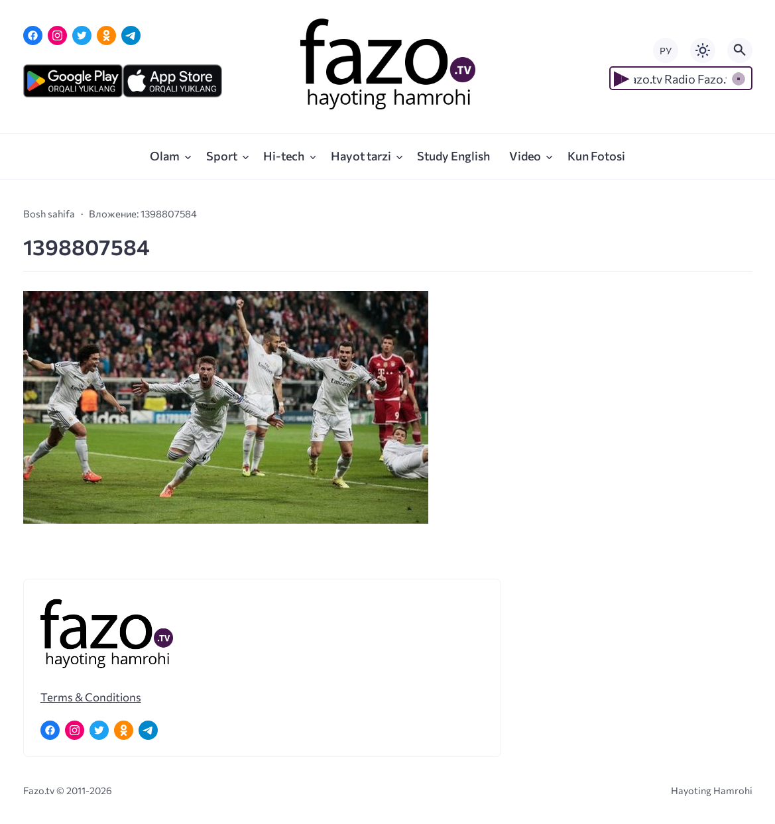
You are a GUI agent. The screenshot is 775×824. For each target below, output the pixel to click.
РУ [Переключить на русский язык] (666, 50)
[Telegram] (131, 35)
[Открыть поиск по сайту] (739, 50)
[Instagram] (57, 35)
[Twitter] (81, 35)
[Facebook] (32, 35)
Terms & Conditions (90, 696)
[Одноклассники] (106, 35)
